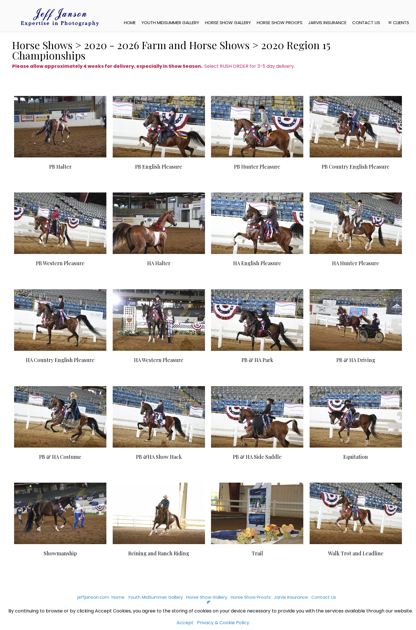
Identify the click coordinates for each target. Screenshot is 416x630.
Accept (185, 622)
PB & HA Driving (355, 360)
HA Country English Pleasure (60, 360)
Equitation (355, 456)
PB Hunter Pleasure (257, 166)
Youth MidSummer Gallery (170, 23)
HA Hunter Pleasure (355, 263)
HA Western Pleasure (158, 360)
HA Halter (158, 263)
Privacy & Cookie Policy (223, 622)
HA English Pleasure (257, 263)
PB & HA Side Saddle (257, 456)
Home (130, 23)
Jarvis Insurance (327, 23)
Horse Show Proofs (279, 23)
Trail (257, 553)
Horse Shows (42, 45)
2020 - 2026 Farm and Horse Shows (167, 45)
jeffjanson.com (93, 597)
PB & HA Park (257, 360)
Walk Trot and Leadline (356, 553)
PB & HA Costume (60, 456)
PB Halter (60, 166)
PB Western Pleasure (60, 263)
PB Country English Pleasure (356, 166)
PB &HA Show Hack (159, 456)
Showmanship (60, 553)
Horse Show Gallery (228, 23)
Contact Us (366, 23)
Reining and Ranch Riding (158, 553)
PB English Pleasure (158, 166)
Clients (398, 23)
